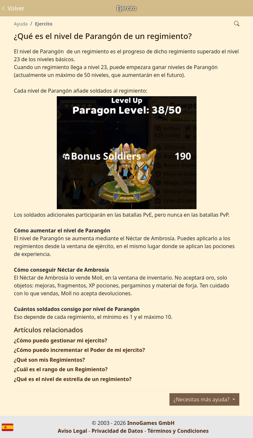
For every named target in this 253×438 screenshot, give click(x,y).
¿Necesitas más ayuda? (202, 399)
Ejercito (44, 24)
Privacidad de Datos (117, 430)
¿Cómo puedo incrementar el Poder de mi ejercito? (79, 350)
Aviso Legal (72, 430)
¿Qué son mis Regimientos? (49, 359)
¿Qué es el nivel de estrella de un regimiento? (73, 379)
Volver (12, 8)
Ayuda (21, 24)
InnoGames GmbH (151, 423)
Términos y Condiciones (178, 430)
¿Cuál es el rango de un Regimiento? (61, 369)
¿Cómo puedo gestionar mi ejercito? (60, 340)
